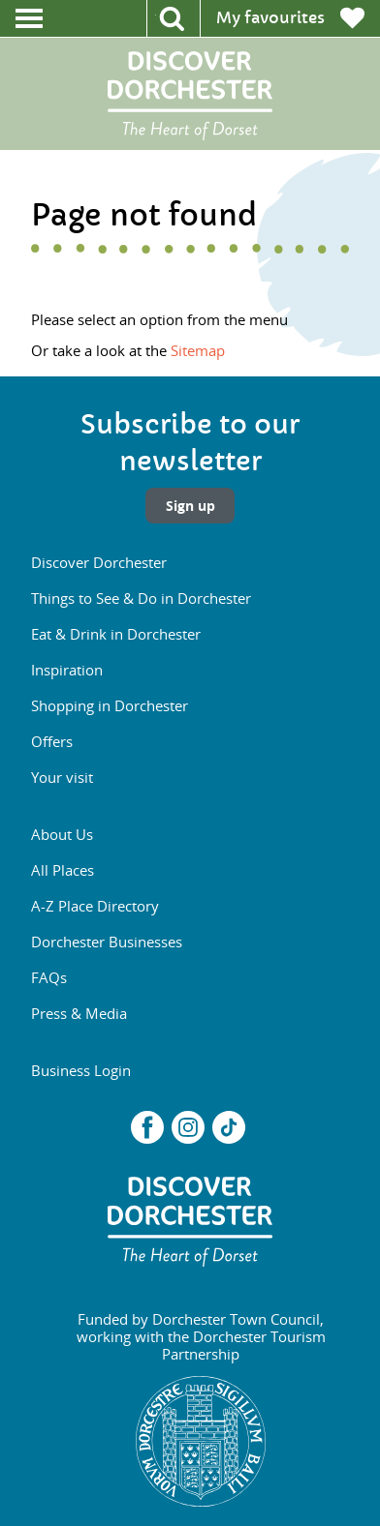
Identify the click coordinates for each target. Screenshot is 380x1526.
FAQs (49, 977)
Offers (52, 741)
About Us (62, 834)
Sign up (190, 505)
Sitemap (198, 350)
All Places (62, 870)
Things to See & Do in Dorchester (141, 598)
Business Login (81, 1070)
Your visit (62, 777)
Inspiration (67, 669)
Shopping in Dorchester (109, 705)
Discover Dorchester (99, 562)
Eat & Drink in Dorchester (116, 633)
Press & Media (79, 1013)
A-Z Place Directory (95, 905)
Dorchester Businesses (106, 941)
